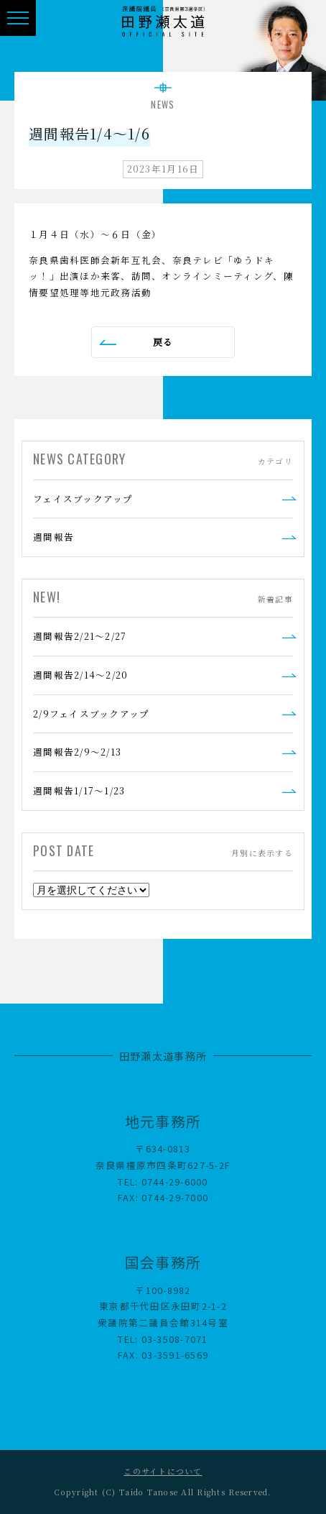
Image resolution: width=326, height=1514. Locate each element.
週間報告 (53, 536)
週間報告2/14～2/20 (80, 675)
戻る (163, 342)
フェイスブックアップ (83, 498)
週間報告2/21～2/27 (79, 636)
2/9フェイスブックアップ (91, 713)
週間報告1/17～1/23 (79, 790)
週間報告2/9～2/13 (77, 751)
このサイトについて (163, 1471)
